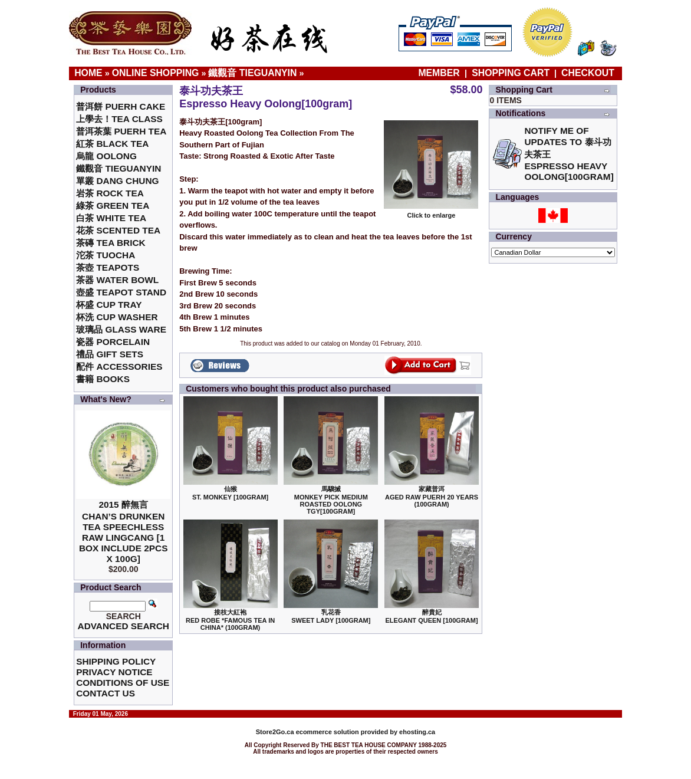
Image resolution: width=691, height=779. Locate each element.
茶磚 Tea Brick (111, 243)
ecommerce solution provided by (327, 731)
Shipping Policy (116, 661)
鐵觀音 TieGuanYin (252, 73)
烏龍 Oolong (106, 156)
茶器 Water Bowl (117, 280)
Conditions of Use (122, 683)
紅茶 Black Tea (112, 144)
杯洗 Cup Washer (116, 317)
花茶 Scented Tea (118, 230)
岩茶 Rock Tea (110, 193)
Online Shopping (155, 73)
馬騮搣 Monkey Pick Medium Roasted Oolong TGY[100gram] (331, 500)
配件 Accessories (119, 366)
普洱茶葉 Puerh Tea (121, 131)
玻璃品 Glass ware (121, 329)
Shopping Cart (510, 73)
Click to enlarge (431, 212)
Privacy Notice (114, 672)
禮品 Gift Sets (109, 354)
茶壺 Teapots (107, 267)
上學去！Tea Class (119, 119)
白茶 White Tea (111, 218)
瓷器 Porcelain (113, 342)
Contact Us (105, 693)
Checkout (587, 73)
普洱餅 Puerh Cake (120, 106)
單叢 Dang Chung (117, 181)
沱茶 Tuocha (105, 255)
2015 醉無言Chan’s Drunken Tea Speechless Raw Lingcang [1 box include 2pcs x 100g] (123, 531)
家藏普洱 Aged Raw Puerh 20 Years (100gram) (431, 496)
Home (88, 73)
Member (440, 73)
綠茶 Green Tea (112, 205)
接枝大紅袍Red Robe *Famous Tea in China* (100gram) (230, 620)
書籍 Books (103, 379)
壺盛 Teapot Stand (121, 292)
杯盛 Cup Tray (109, 305)
